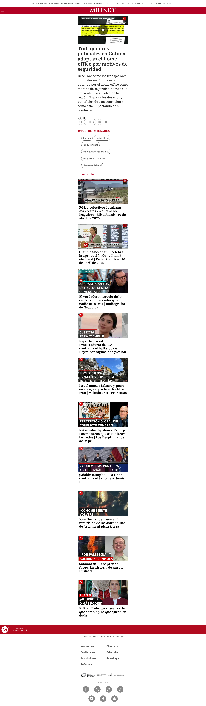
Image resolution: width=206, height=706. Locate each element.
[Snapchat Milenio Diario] (114, 698)
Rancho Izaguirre (101, 3)
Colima (87, 137)
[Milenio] (103, 10)
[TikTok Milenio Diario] (103, 698)
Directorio (112, 646)
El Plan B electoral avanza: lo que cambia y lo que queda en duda (102, 612)
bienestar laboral (92, 165)
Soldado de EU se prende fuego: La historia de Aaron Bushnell (101, 567)
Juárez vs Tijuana (52, 3)
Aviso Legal (113, 658)
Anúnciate (86, 664)
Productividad (91, 144)
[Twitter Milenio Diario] (97, 689)
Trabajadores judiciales (96, 151)
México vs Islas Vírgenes (72, 3)
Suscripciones (88, 658)
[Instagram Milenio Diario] (109, 689)
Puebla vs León (117, 3)
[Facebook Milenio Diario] (86, 689)
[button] (2, 11)
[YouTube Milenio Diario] (91, 698)
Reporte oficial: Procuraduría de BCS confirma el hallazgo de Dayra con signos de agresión (102, 346)
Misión (151, 3)
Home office (102, 137)
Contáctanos (88, 652)
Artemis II (88, 3)
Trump (158, 3)
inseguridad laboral (94, 158)
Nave (144, 3)
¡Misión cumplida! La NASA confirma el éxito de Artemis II (102, 478)
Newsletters (87, 646)
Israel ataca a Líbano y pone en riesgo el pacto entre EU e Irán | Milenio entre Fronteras (103, 389)
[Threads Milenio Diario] (120, 689)
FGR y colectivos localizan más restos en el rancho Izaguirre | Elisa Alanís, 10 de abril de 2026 (102, 212)
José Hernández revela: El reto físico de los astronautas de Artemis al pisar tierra (102, 523)
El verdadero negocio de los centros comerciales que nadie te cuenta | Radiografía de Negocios (102, 302)
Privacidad (113, 652)
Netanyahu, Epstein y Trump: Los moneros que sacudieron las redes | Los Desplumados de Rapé (102, 435)
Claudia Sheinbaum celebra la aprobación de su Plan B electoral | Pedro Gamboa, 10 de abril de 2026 (102, 257)
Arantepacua (168, 3)
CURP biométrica (133, 3)
